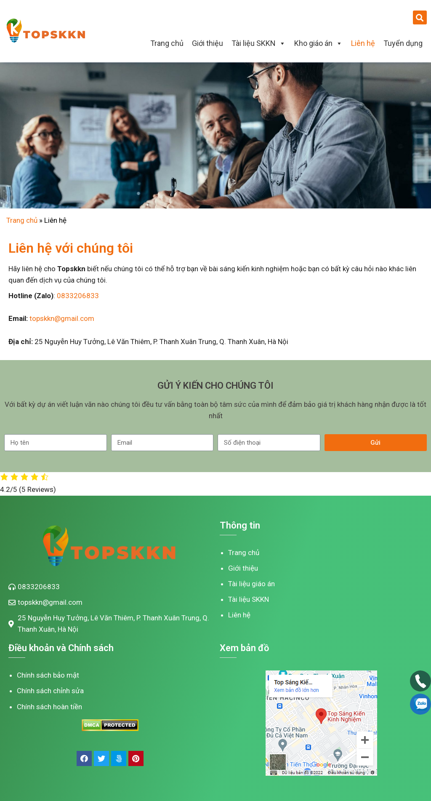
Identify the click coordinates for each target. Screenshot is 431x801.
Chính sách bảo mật (48, 675)
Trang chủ (167, 43)
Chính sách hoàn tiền (49, 706)
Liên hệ (363, 43)
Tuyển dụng (403, 43)
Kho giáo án (318, 43)
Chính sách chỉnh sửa (50, 690)
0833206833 (78, 295)
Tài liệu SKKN (258, 43)
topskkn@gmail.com (61, 318)
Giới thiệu (207, 43)
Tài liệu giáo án (251, 583)
